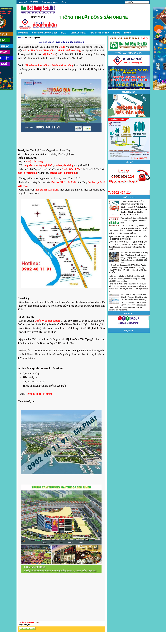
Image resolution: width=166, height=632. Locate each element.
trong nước (40, 622)
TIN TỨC (116, 33)
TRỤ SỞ (127, 33)
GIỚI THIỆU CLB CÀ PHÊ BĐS (44, 33)
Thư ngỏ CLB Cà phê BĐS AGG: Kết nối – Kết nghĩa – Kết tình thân (134, 220)
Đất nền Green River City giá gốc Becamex (61, 42)
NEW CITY (99, 33)
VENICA (78, 33)
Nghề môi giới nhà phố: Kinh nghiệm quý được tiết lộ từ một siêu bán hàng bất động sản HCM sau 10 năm (127, 278)
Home (20, 38)
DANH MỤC (23, 33)
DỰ (64, 33)
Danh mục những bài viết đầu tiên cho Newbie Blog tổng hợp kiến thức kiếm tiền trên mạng (134, 297)
